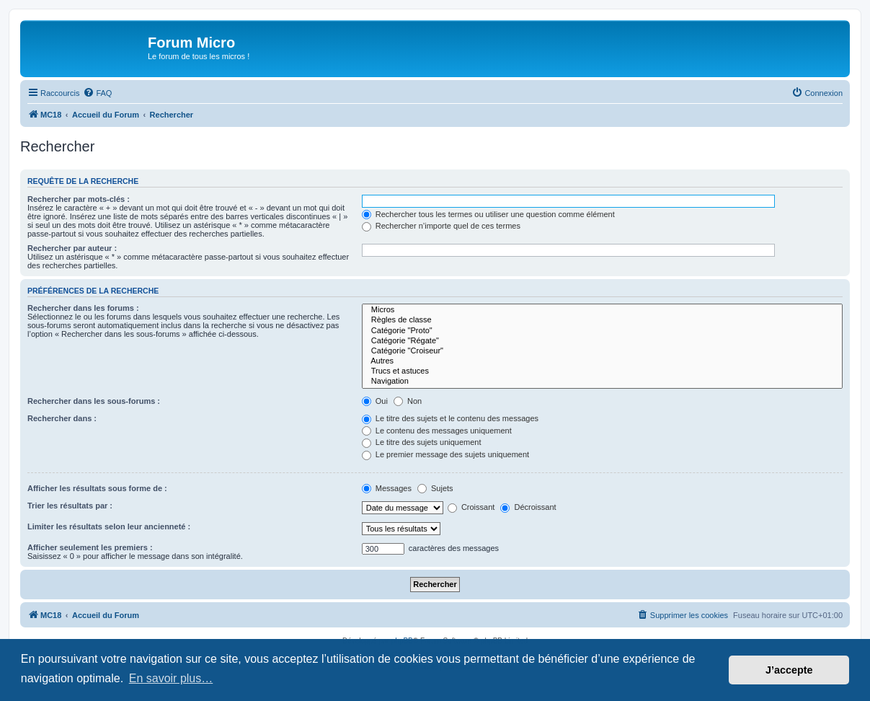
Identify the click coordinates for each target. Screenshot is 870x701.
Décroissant (528, 507)
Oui (375, 401)
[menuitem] (97, 93)
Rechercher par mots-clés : (78, 199)
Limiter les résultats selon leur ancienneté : (108, 526)
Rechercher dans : (62, 418)
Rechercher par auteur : (72, 248)
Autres (602, 361)
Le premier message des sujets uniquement (445, 454)
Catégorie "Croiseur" (602, 351)
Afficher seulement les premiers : (90, 547)
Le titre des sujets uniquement (421, 442)
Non (408, 401)
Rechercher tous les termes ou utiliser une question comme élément (488, 214)
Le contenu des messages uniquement (437, 430)
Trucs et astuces (602, 371)
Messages (387, 488)
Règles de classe (602, 320)
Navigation (602, 381)
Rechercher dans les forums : (83, 308)
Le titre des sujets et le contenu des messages (450, 418)
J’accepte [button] (789, 670)
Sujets (435, 488)
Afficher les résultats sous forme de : (97, 488)
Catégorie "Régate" (602, 341)
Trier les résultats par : (69, 505)
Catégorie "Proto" (602, 331)
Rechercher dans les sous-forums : (93, 401)
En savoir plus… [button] (171, 678)
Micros (602, 310)
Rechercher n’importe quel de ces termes (441, 225)
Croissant (471, 507)
